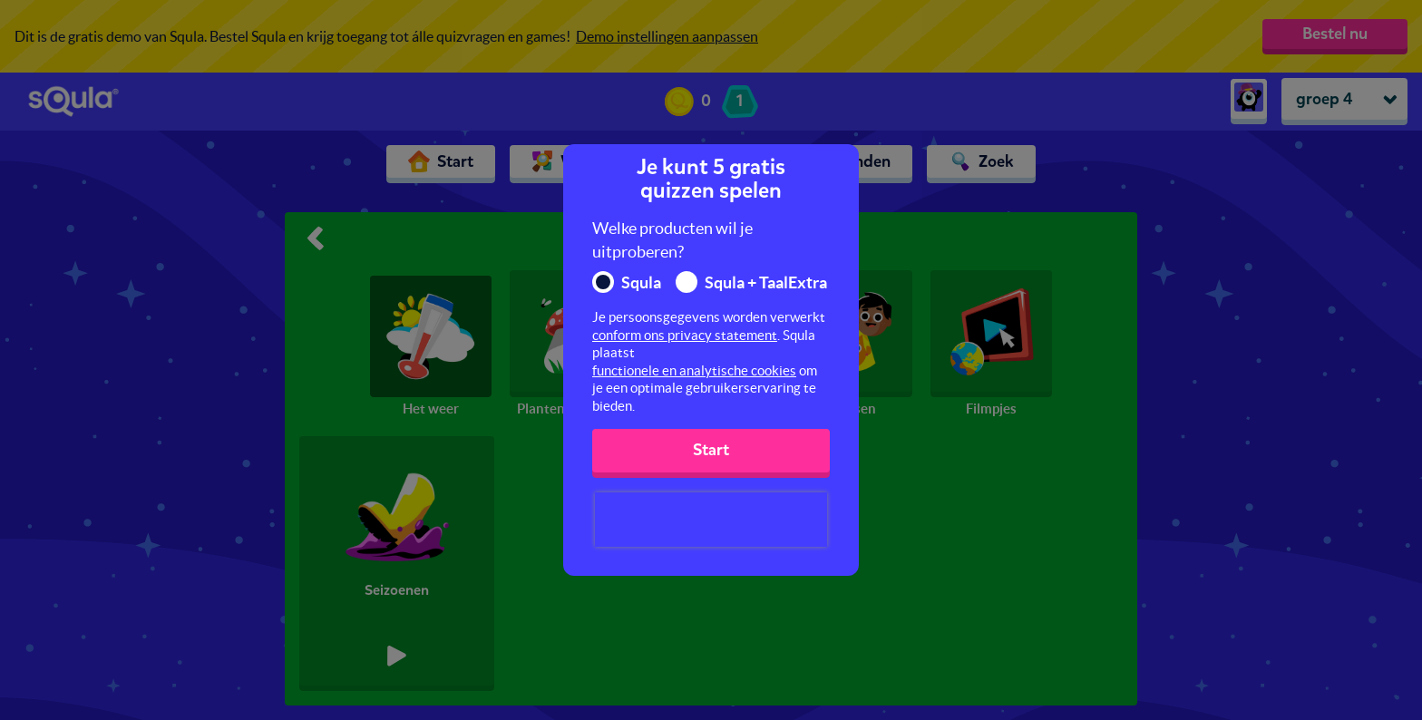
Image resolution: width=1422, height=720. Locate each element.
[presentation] (711, 519)
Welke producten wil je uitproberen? (672, 240)
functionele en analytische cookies (694, 370)
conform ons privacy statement (684, 335)
